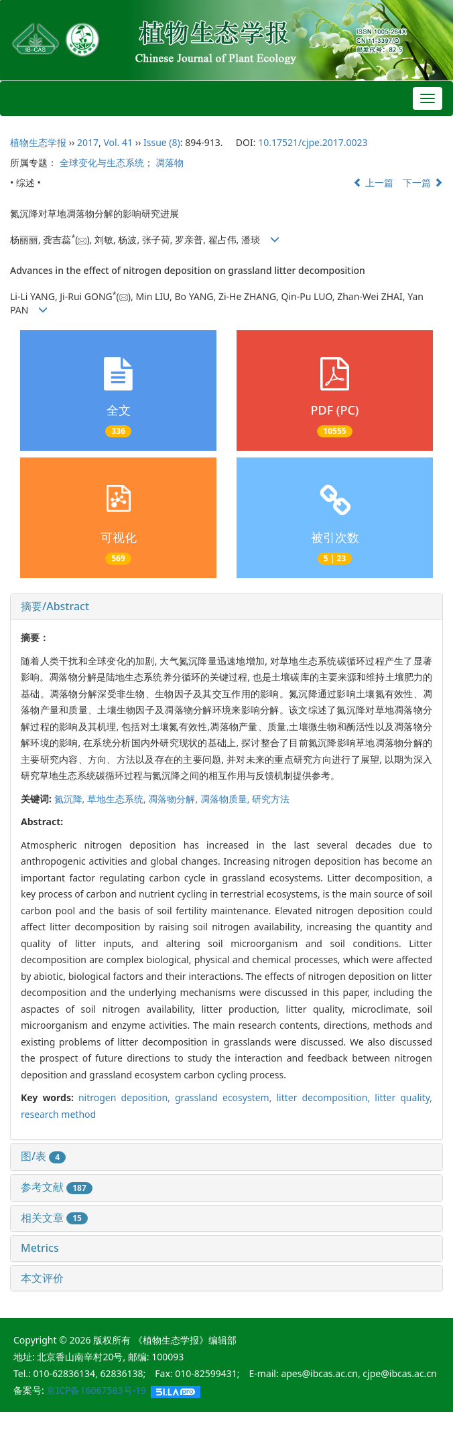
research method (58, 1114)
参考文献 (56, 1186)
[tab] (226, 607)
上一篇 (373, 182)
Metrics (40, 1247)
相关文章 (54, 1217)
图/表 (43, 1156)
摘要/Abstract (55, 606)
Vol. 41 (118, 142)
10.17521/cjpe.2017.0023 (312, 142)
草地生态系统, (117, 798)
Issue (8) (161, 142)
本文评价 (42, 1278)
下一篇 (423, 182)
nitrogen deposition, (126, 1097)
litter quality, (403, 1097)
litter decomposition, (325, 1097)
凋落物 (169, 162)
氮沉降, (70, 798)
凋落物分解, (174, 798)
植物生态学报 (38, 142)
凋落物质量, (226, 798)
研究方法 (270, 798)
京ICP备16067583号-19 (96, 1390)
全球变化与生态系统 (102, 162)
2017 (88, 142)
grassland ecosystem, (226, 1097)
